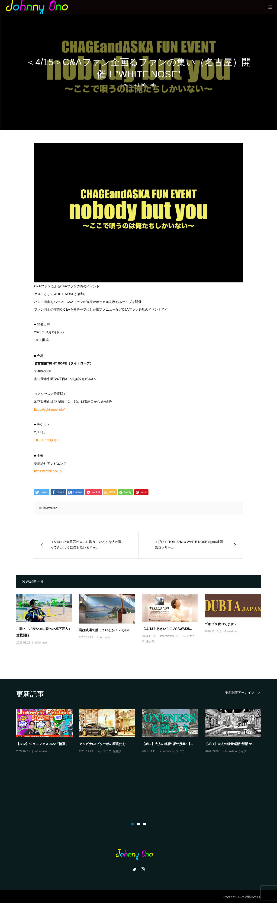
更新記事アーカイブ (239, 692)
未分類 (150, 641)
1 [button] (132, 824)
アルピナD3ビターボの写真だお (102, 744)
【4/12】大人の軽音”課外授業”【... (167, 744)
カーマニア (104, 751)
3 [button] (144, 824)
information (149, 85)
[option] (141, 731)
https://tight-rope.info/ (49, 409)
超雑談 (117, 751)
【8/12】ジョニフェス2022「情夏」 (42, 744)
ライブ (180, 751)
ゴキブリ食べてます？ (221, 624)
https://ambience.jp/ (48, 471)
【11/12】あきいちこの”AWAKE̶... (167, 628)
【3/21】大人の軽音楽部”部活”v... (229, 744)
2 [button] (138, 824)
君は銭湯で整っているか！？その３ (105, 630)
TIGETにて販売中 (47, 440)
